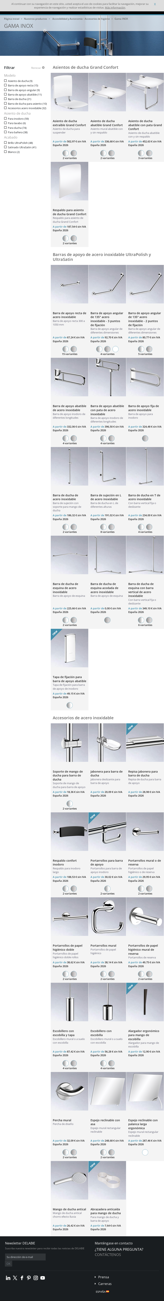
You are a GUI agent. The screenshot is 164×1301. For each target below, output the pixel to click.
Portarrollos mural (103, 945)
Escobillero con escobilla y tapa (63, 1033)
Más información (115, 7)
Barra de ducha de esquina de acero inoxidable (65, 588)
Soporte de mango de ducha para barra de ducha (68, 775)
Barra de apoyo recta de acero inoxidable (69, 315)
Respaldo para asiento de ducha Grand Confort (69, 212)
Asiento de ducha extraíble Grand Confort (69, 123)
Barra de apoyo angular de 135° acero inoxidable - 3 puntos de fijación (107, 319)
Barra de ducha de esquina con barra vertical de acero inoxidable (141, 590)
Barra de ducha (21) (19, 99)
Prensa (103, 1271)
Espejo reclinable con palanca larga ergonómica (143, 1124)
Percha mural (62, 1120)
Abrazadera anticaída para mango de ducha (106, 1211)
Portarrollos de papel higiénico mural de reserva (143, 949)
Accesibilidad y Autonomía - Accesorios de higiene (81, 18)
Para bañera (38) (18, 132)
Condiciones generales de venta (34, 1298)
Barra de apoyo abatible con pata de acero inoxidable (107, 410)
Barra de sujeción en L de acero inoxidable (106, 497)
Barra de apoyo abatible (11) (25, 94)
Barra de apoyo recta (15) (23, 85)
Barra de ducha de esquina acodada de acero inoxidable (104, 588)
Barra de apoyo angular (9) (24, 90)
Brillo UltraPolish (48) (20, 143)
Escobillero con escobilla (101, 1033)
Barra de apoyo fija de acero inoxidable (143, 408)
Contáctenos (108, 1254)
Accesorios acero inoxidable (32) (27, 108)
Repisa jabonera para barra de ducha (143, 773)
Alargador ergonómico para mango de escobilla (143, 1035)
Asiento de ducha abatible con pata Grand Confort (145, 125)
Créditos (74, 1298)
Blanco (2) (14, 152)
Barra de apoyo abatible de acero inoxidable (69, 408)
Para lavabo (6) (17, 123)
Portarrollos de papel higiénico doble (67, 948)
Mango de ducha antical (69, 1209)
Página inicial (11, 18)
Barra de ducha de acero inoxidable (65, 497)
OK (69, 1257)
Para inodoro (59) (18, 118)
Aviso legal (60, 1298)
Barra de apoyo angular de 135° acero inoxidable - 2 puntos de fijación (144, 319)
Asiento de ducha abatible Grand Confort (107, 123)
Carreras (105, 1277)
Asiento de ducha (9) (20, 81)
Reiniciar (36, 68)
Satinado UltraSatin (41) (22, 147)
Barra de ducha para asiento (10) (27, 103)
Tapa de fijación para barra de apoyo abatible (69, 679)
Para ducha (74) (17, 128)
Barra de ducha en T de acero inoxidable (144, 497)
